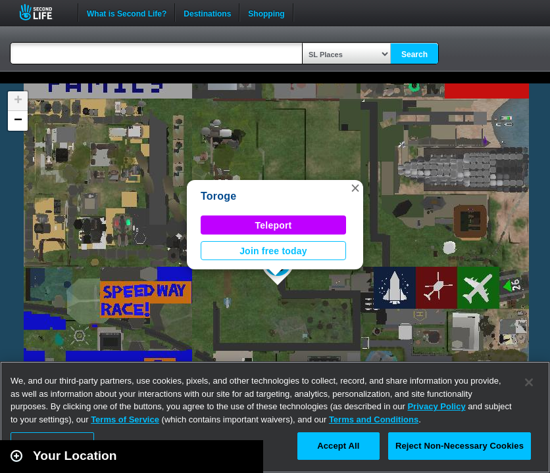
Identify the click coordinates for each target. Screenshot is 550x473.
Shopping (266, 12)
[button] (355, 188)
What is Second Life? (126, 12)
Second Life (43, 12)
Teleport (273, 225)
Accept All (338, 446)
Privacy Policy (436, 406)
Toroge (218, 196)
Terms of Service (125, 419)
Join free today (273, 251)
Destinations (207, 12)
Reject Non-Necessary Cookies (459, 446)
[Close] (528, 382)
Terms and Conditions (373, 419)
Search (414, 54)
